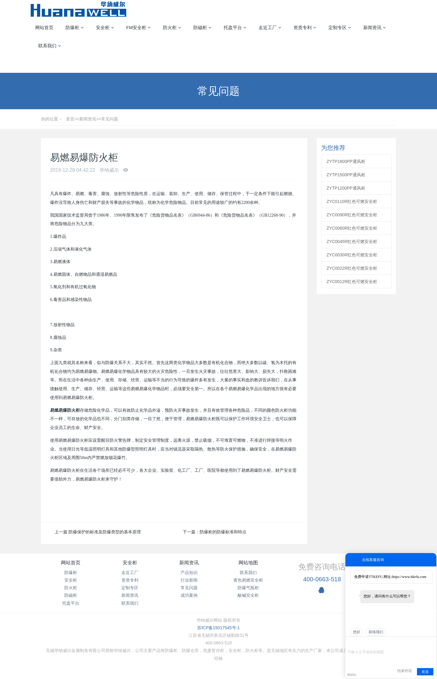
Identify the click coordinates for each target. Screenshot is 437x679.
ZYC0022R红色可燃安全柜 (352, 268)
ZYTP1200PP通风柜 (346, 188)
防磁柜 (70, 595)
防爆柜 (70, 572)
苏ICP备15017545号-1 (218, 627)
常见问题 (109, 119)
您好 (356, 632)
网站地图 (248, 562)
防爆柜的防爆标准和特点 (223, 531)
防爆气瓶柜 (248, 587)
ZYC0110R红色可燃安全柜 (352, 201)
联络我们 (376, 632)
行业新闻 (189, 580)
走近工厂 (129, 572)
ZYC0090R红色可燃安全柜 (352, 214)
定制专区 (129, 587)
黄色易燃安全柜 (248, 580)
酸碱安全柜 (248, 595)
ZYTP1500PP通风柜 (346, 174)
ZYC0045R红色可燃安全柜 (352, 241)
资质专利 (129, 580)
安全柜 (70, 580)
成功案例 (189, 595)
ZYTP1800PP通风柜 (346, 161)
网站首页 (44, 27)
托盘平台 (70, 603)
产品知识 (189, 572)
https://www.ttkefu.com (409, 577)
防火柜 (70, 587)
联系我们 (129, 603)
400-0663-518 (322, 579)
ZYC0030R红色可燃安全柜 (352, 254)
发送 (425, 672)
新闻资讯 (87, 119)
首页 (70, 119)
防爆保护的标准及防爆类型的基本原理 (105, 531)
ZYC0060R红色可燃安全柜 (352, 228)
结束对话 (404, 671)
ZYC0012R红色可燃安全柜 (352, 281)
